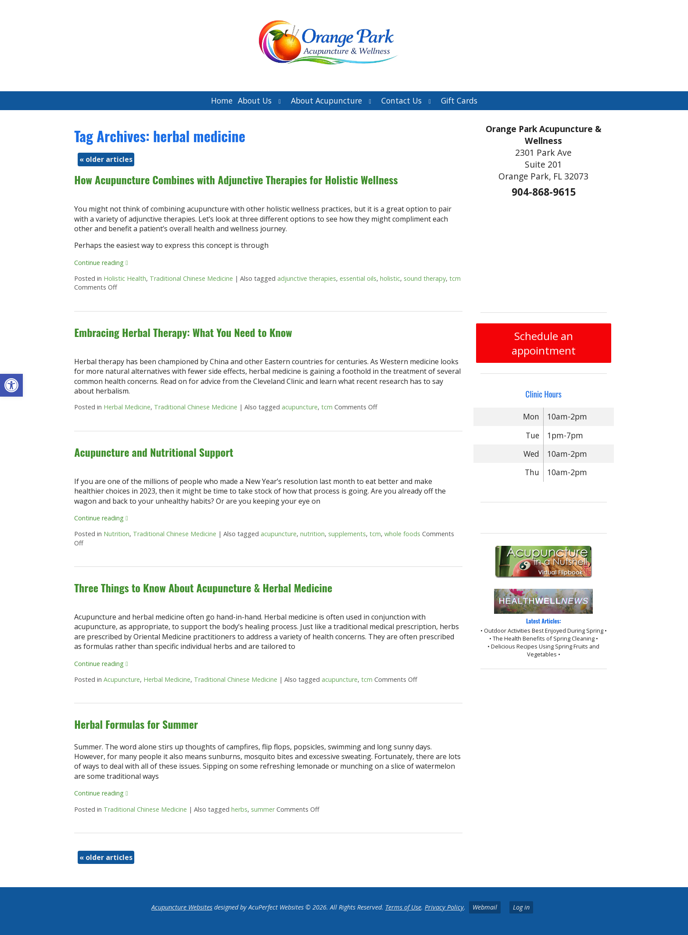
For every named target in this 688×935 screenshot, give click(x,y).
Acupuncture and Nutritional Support (153, 452)
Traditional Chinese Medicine (191, 278)
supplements (347, 534)
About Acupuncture (326, 100)
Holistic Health (125, 278)
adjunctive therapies (306, 278)
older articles (106, 159)
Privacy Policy (444, 907)
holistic (390, 278)
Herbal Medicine (127, 407)
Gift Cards (459, 100)
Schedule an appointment (544, 343)
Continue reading (101, 262)
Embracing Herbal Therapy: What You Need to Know (183, 332)
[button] (11, 385)
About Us (255, 100)
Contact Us (401, 100)
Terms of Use (403, 907)
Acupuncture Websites (181, 907)
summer (263, 809)
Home (222, 100)
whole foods (402, 534)
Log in (521, 907)
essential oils (358, 278)
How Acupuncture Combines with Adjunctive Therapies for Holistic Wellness (236, 179)
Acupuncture (122, 679)
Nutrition (116, 534)
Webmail (485, 907)
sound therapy (425, 278)
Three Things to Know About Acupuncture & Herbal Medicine (203, 587)
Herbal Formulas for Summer (136, 724)
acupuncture (300, 407)
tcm (455, 278)
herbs (239, 809)
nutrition (312, 534)
